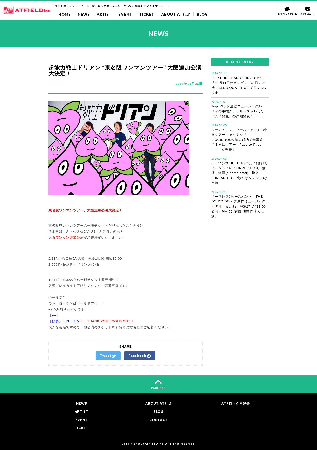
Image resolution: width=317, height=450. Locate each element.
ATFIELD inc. (154, 443)
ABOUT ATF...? (175, 14)
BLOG (202, 14)
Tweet (108, 356)
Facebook (140, 356)
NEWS (84, 14)
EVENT (125, 14)
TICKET (146, 14)
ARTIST (104, 14)
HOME (64, 14)
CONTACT (158, 420)
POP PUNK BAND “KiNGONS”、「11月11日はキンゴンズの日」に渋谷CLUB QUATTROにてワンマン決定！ (240, 83)
